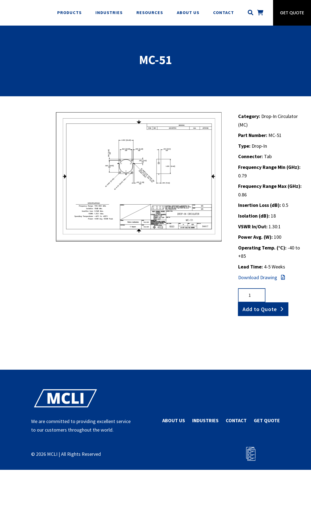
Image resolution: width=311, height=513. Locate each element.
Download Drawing (261, 277)
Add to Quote (260, 309)
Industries (109, 12)
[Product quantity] (252, 295)
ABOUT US (173, 420)
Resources (149, 12)
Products (69, 12)
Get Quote (292, 13)
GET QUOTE (267, 420)
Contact (223, 12)
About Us (188, 12)
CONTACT (236, 420)
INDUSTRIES (205, 420)
